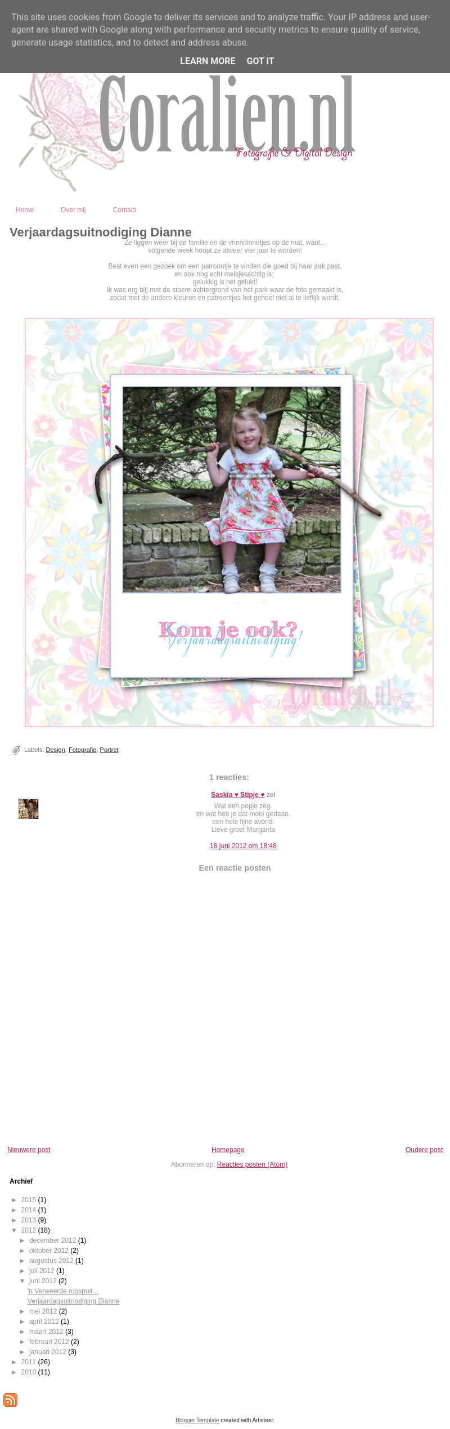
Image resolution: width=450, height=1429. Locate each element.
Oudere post (424, 1150)
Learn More (207, 61)
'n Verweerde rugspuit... (63, 1291)
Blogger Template (197, 1420)
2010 (29, 1372)
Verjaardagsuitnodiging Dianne (101, 232)
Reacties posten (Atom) (252, 1164)
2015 (29, 1200)
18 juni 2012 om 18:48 (243, 846)
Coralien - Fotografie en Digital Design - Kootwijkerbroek (276, 184)
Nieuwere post (29, 1150)
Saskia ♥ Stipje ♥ (237, 795)
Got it (260, 61)
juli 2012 (42, 1271)
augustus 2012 (52, 1261)
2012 (29, 1230)
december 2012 (53, 1240)
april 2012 (45, 1321)
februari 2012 (50, 1342)
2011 (29, 1362)
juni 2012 (43, 1281)
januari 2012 (48, 1352)
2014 (29, 1210)
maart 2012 (47, 1332)
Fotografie (83, 749)
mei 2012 (44, 1311)
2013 (29, 1220)
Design (55, 749)
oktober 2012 (49, 1251)
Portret (109, 749)
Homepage (228, 1150)
